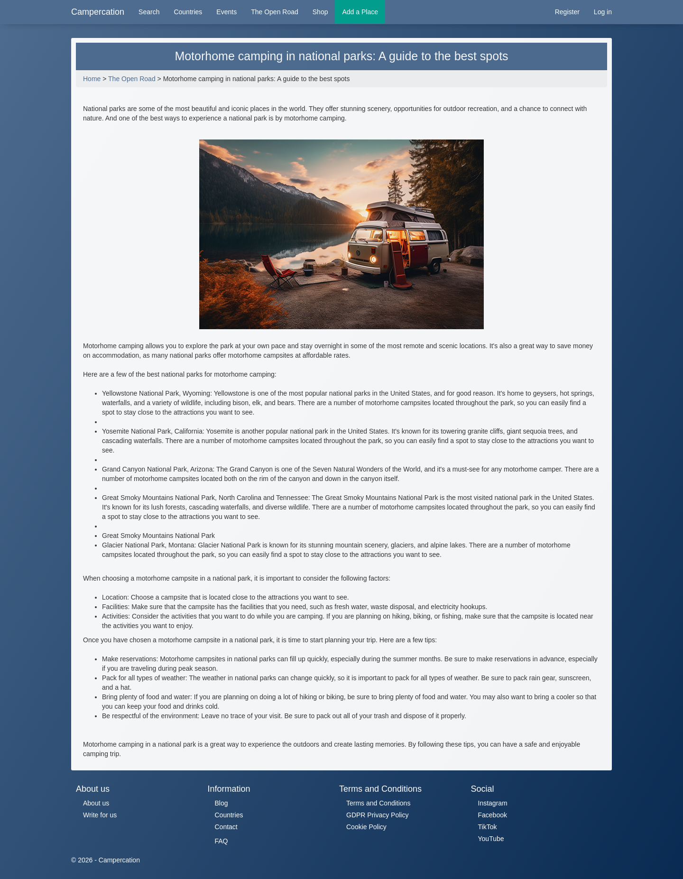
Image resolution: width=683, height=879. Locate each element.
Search (148, 12)
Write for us (100, 815)
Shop (320, 12)
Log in (603, 12)
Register (567, 12)
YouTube (491, 838)
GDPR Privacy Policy (377, 815)
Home (92, 79)
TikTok (487, 827)
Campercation (97, 12)
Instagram (493, 803)
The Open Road (274, 12)
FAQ (221, 841)
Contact (226, 827)
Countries (188, 12)
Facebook (492, 815)
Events (226, 12)
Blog (221, 803)
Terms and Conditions (378, 803)
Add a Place (360, 12)
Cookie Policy (366, 827)
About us (96, 803)
